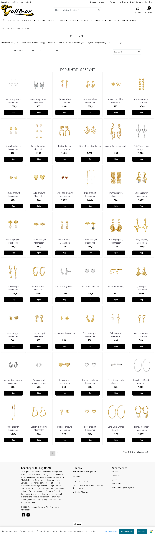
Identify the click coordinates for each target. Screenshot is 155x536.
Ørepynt (28, 28)
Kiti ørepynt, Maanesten (64, 333)
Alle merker (97, 21)
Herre (73, 21)
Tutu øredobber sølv (90, 286)
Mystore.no (25, 510)
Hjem (3, 28)
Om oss (93, 2)
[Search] (77, 10)
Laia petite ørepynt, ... (116, 286)
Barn (84, 21)
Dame (62, 21)
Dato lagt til (118, 52)
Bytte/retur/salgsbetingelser (141, 2)
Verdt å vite (123, 2)
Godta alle (141, 531)
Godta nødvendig (127, 531)
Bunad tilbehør (46, 21)
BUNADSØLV (27, 21)
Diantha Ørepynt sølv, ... (64, 286)
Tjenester (113, 2)
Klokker (113, 21)
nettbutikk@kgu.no (80, 492)
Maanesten (20, 28)
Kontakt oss (102, 2)
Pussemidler (129, 21)
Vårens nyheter (10, 21)
